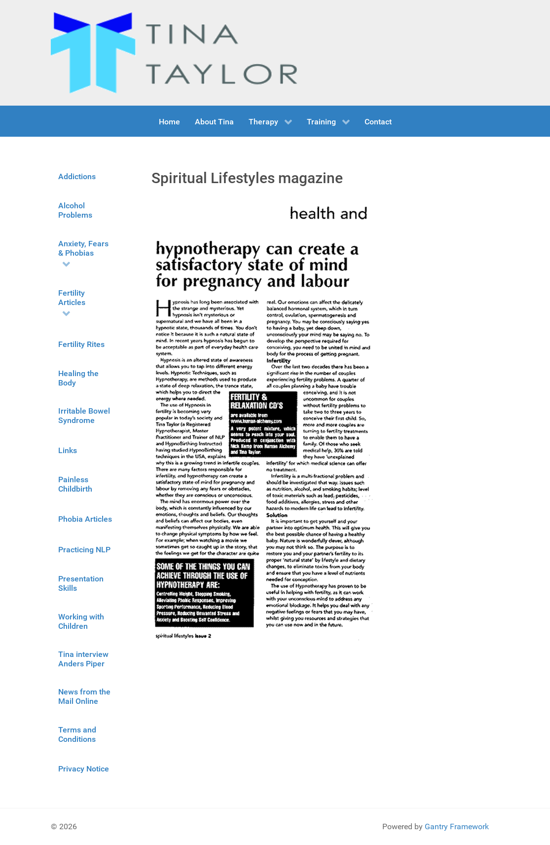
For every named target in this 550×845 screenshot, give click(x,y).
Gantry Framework (457, 826)
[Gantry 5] (174, 52)
